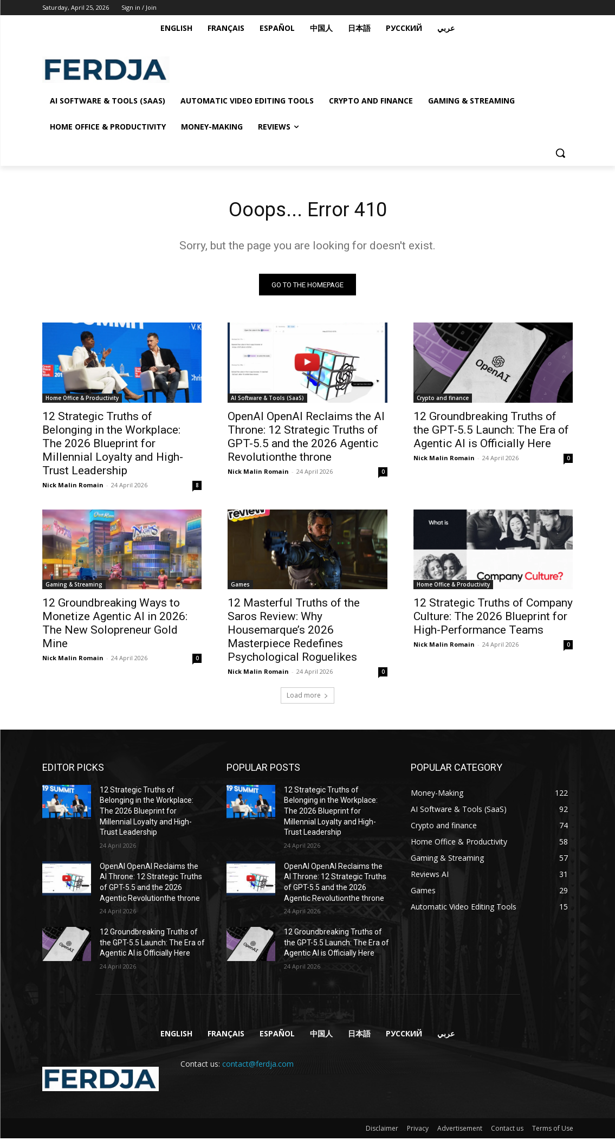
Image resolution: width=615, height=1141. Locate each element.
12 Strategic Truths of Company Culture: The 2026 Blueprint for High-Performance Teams (493, 619)
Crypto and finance (443, 400)
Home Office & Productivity (82, 400)
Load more (307, 697)
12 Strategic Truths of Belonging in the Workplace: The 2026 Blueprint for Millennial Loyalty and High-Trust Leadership (112, 446)
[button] (560, 153)
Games (240, 587)
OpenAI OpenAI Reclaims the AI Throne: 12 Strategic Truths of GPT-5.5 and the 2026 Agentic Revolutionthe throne (306, 439)
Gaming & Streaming (74, 587)
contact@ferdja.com (258, 1066)
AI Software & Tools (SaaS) (267, 400)
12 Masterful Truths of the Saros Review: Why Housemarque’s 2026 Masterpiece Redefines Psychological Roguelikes (294, 632)
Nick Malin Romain (72, 488)
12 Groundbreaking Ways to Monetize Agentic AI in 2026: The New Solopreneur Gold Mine (114, 626)
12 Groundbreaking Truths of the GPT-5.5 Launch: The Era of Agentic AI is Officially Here (491, 432)
